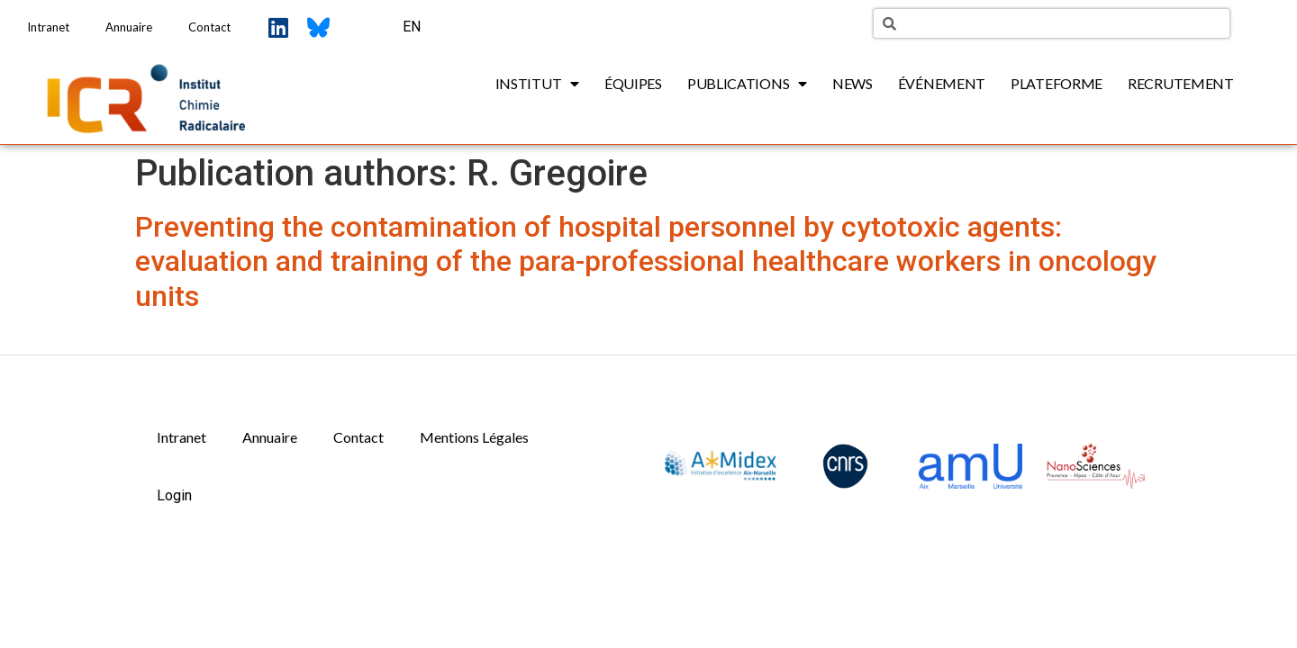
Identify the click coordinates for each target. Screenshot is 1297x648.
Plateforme (1056, 83)
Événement (941, 83)
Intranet (48, 27)
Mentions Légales (474, 437)
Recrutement (1181, 83)
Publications (747, 84)
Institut (537, 84)
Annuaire (128, 27)
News (852, 83)
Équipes (633, 83)
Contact (209, 27)
